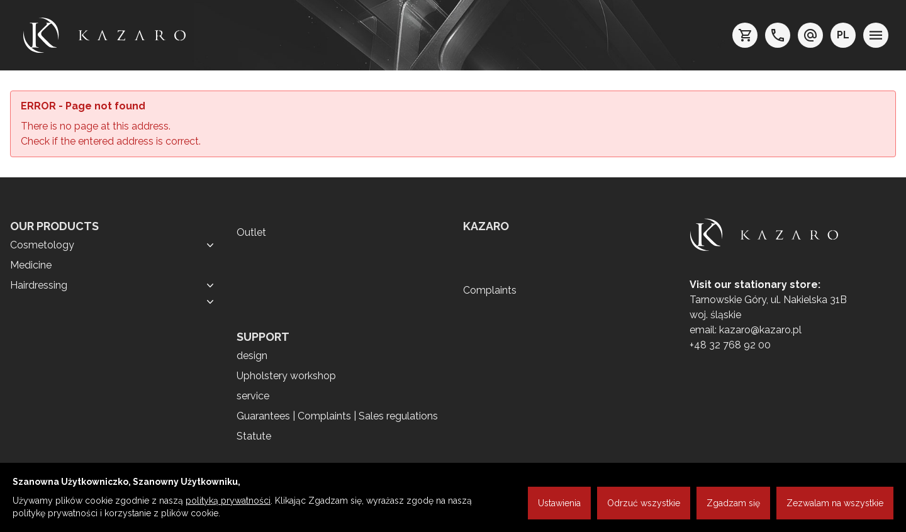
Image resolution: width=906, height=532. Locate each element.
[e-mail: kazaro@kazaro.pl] (810, 35)
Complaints (490, 290)
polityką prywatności (228, 501)
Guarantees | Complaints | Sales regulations (337, 416)
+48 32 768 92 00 (730, 345)
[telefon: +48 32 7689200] (777, 35)
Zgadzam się (733, 503)
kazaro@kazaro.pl (760, 330)
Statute (254, 436)
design (252, 356)
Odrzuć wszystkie (643, 503)
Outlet (251, 232)
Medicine (31, 265)
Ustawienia (559, 503)
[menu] (875, 35)
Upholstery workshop (286, 376)
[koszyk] (745, 35)
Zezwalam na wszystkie (834, 503)
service (253, 396)
